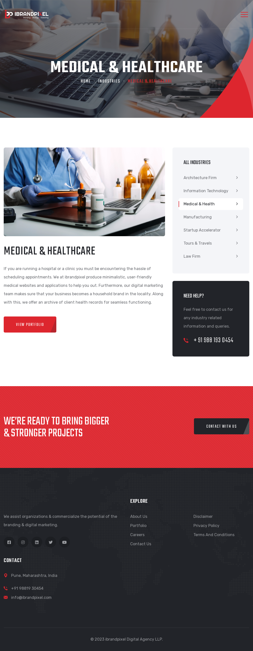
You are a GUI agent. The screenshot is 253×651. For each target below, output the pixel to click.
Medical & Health (199, 204)
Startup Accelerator (202, 230)
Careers (137, 534)
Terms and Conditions (213, 534)
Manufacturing (198, 217)
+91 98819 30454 (27, 588)
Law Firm (192, 256)
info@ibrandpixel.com (31, 597)
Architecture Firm (200, 177)
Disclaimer (203, 516)
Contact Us (140, 544)
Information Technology (206, 191)
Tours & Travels (198, 243)
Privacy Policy (206, 525)
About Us (138, 516)
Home (86, 81)
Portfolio (138, 525)
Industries (109, 81)
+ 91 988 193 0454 (208, 340)
